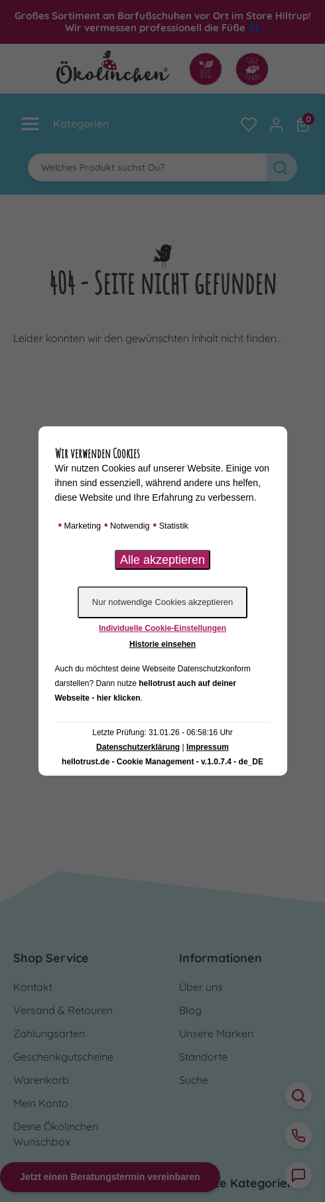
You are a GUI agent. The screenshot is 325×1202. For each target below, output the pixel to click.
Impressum (207, 747)
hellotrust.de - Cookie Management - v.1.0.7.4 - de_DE (162, 761)
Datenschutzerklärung (138, 747)
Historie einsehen (162, 644)
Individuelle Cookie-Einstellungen (162, 628)
